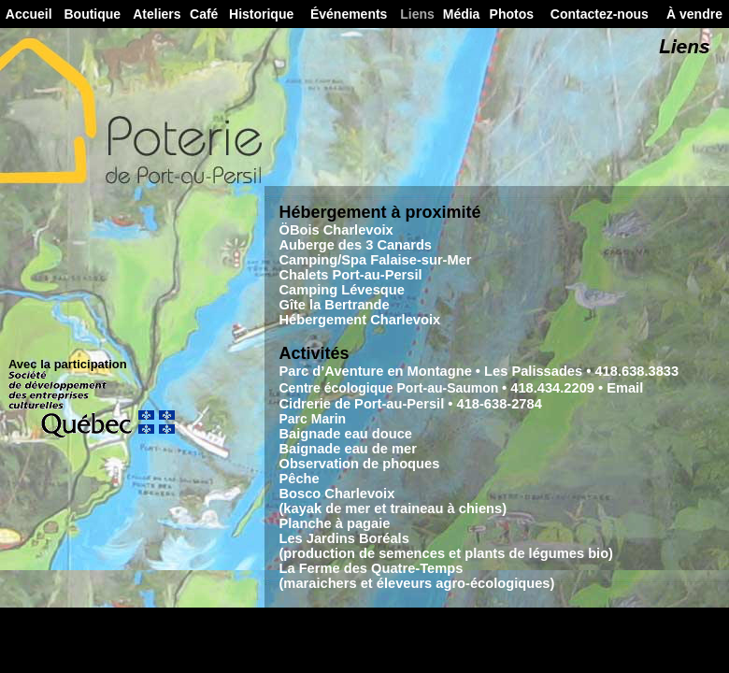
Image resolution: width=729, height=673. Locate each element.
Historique (261, 14)
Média (461, 14)
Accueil (29, 14)
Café (204, 14)
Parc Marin (312, 418)
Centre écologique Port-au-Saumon (388, 387)
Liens (417, 14)
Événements (348, 14)
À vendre (694, 14)
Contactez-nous (599, 14)
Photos (512, 14)
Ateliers (156, 14)
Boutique (92, 14)
